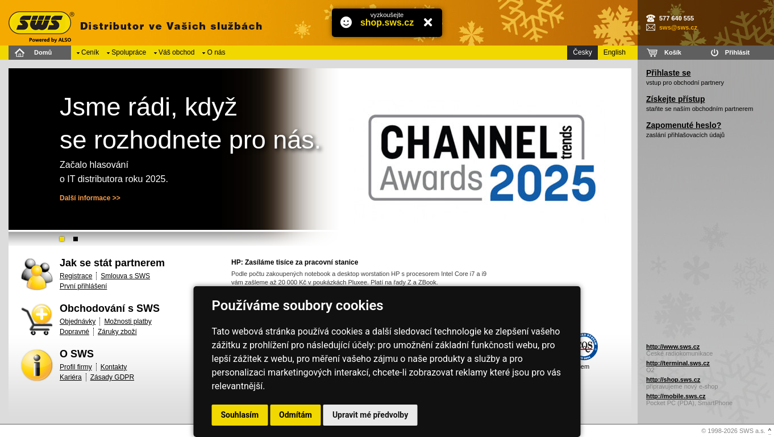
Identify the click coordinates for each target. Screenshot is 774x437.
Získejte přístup (675, 99)
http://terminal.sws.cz (678, 363)
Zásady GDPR (112, 377)
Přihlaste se (668, 72)
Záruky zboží (117, 332)
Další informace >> (90, 198)
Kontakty (114, 367)
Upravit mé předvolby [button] (370, 414)
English (615, 52)
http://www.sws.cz (673, 346)
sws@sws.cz (678, 27)
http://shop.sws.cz (673, 379)
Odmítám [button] (295, 414)
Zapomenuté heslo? (683, 125)
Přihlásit (737, 52)
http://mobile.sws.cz (676, 396)
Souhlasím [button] (240, 414)
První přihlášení (83, 286)
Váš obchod (176, 52)
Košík (672, 52)
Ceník (90, 52)
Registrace (76, 276)
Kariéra (71, 377)
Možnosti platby (127, 321)
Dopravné (74, 332)
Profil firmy (76, 367)
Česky (582, 52)
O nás (216, 52)
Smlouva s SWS (125, 276)
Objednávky (77, 321)
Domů (43, 52)
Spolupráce (128, 52)
